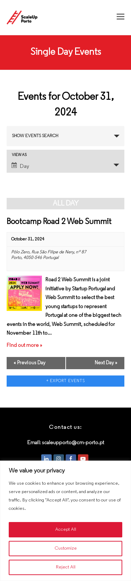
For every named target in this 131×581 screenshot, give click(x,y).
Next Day (106, 363)
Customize (65, 548)
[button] (120, 17)
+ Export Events (65, 381)
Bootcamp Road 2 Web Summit (59, 222)
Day (20, 165)
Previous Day (29, 363)
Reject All (65, 567)
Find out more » (24, 345)
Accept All (65, 529)
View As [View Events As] (19, 155)
